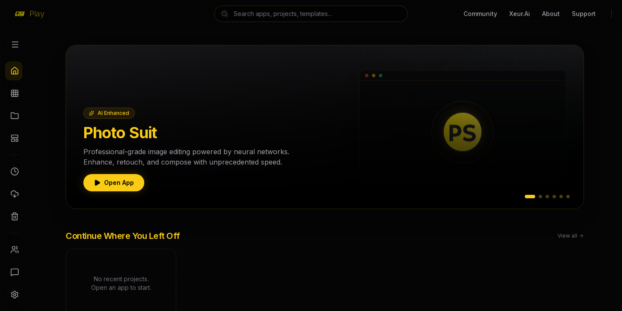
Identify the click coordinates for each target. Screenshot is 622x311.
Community (480, 13)
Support (584, 13)
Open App (114, 182)
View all (571, 235)
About (551, 13)
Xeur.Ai (519, 13)
